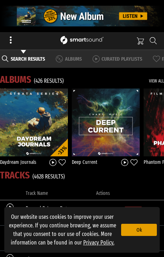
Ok (139, 230)
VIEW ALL (156, 81)
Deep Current (84, 162)
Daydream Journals (18, 162)
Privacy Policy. (98, 242)
